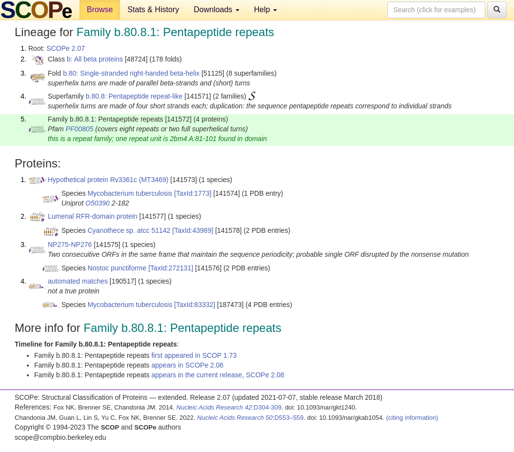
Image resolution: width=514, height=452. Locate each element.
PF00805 (80, 129)
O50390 (97, 203)
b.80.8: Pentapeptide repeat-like (134, 96)
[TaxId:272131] (170, 268)
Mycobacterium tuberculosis (130, 193)
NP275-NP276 (70, 244)
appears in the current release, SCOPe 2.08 (217, 375)
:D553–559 (250, 417)
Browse (100, 9)
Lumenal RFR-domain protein (93, 216)
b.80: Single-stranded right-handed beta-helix (131, 73)
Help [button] (265, 9)
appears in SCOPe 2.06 (187, 365)
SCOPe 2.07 (65, 48)
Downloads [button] (216, 9)
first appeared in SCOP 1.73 (194, 355)
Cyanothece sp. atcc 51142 (129, 230)
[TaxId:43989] (192, 230)
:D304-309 (229, 407)
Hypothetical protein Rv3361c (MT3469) (108, 180)
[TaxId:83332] (194, 304)
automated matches (78, 281)
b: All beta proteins (95, 59)
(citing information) (412, 417)
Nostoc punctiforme (117, 268)
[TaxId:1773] (192, 193)
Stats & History (153, 9)
